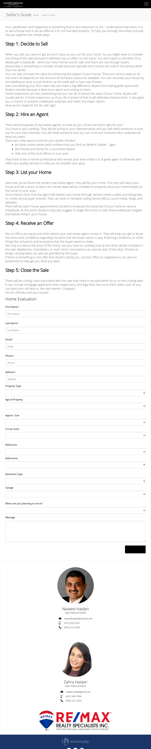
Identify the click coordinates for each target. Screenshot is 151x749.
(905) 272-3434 (72, 627)
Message (10, 517)
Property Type (13, 386)
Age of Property (14, 399)
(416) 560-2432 (72, 622)
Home (36, 15)
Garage (9, 487)
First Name (12, 306)
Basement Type (14, 474)
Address (10, 372)
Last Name (12, 323)
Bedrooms (11, 444)
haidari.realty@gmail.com (78, 691)
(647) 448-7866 (74, 696)
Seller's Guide (48, 15)
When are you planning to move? (23, 503)
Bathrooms (11, 458)
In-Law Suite (12, 428)
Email (9, 339)
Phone (9, 355)
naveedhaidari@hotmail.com (78, 618)
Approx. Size (12, 415)
